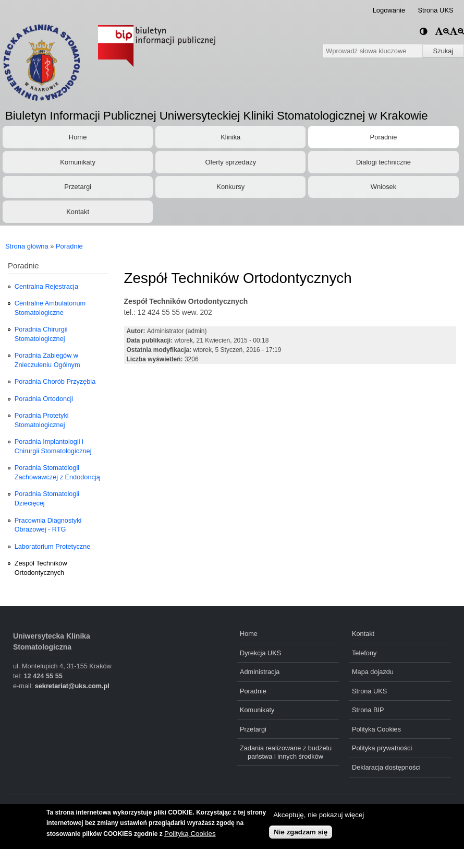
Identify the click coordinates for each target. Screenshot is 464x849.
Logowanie (389, 10)
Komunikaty (77, 162)
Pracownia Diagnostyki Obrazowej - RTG (48, 525)
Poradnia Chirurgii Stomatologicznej (41, 334)
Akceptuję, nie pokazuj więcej (318, 815)
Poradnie (383, 137)
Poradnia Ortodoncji (44, 399)
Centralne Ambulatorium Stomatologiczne (50, 307)
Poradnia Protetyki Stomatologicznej (42, 420)
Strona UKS (435, 10)
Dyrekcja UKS (260, 653)
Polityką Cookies (190, 834)
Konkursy (230, 187)
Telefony (364, 653)
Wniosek (384, 187)
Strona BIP (368, 710)
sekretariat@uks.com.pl (72, 686)
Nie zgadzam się (300, 832)
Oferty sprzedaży (230, 162)
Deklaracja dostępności (386, 767)
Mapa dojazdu (373, 672)
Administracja (259, 672)
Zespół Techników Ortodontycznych (41, 567)
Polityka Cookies (376, 729)
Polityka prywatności (382, 748)
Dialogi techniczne (383, 162)
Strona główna (26, 246)
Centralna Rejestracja (46, 286)
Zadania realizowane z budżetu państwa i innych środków (286, 752)
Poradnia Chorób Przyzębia (55, 381)
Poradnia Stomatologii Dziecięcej (47, 498)
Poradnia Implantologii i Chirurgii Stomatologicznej (53, 446)
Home (78, 137)
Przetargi (77, 187)
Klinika (230, 137)
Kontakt (77, 212)
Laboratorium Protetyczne (53, 546)
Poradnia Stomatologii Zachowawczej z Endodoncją (57, 472)
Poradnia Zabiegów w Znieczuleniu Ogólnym (47, 360)
